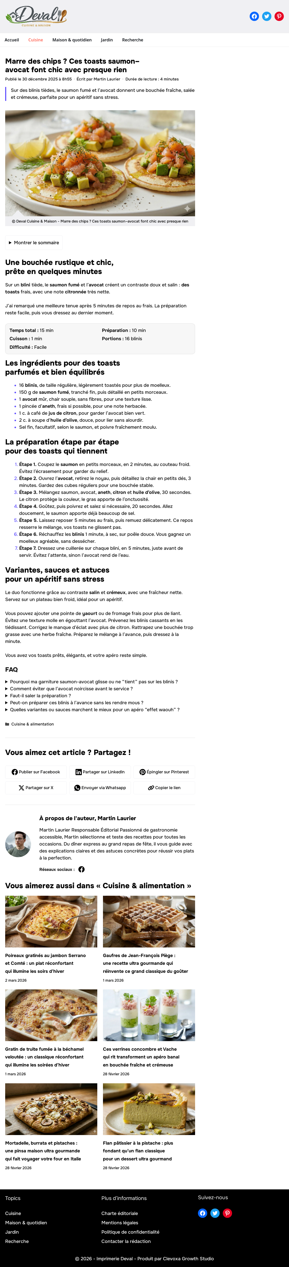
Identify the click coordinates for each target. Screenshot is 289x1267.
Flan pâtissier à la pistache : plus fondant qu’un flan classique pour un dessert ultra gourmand (138, 1151)
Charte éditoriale (119, 1213)
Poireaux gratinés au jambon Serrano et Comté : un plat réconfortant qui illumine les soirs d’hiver (45, 963)
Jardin (107, 40)
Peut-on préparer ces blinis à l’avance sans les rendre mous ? (76, 703)
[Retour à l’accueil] (36, 16)
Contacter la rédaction (126, 1241)
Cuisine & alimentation (32, 724)
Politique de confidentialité (130, 1232)
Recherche (132, 40)
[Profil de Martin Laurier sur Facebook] (81, 869)
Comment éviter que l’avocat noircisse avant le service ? (71, 689)
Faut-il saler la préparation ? (40, 696)
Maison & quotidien (72, 40)
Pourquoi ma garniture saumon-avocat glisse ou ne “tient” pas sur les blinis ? (94, 682)
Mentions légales (119, 1223)
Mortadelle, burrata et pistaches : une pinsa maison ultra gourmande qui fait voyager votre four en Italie (43, 1151)
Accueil (12, 40)
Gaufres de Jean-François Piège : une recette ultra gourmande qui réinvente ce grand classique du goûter (145, 963)
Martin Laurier (117, 818)
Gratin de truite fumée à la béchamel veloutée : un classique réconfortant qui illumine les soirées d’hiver (44, 1057)
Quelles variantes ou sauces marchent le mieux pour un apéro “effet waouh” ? (95, 710)
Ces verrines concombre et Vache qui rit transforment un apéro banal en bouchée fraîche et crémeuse (141, 1057)
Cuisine (35, 40)
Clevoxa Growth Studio (188, 1259)
